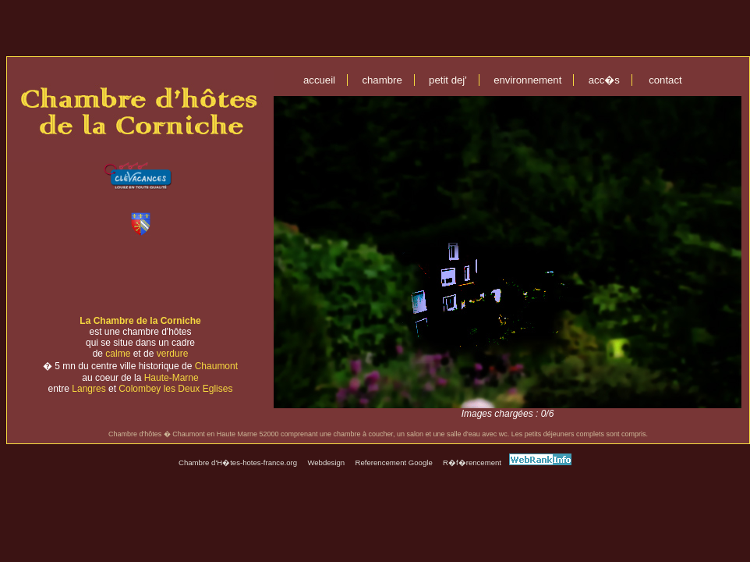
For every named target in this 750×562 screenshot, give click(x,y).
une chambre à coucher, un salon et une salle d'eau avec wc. (415, 434)
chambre (382, 80)
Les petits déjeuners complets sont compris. (579, 434)
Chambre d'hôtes (134, 434)
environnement (527, 80)
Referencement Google (394, 462)
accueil (319, 80)
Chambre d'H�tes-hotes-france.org (238, 462)
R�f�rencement (472, 462)
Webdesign (326, 462)
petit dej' (448, 80)
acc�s (604, 80)
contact (665, 80)
